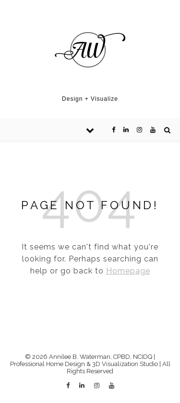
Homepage (128, 270)
